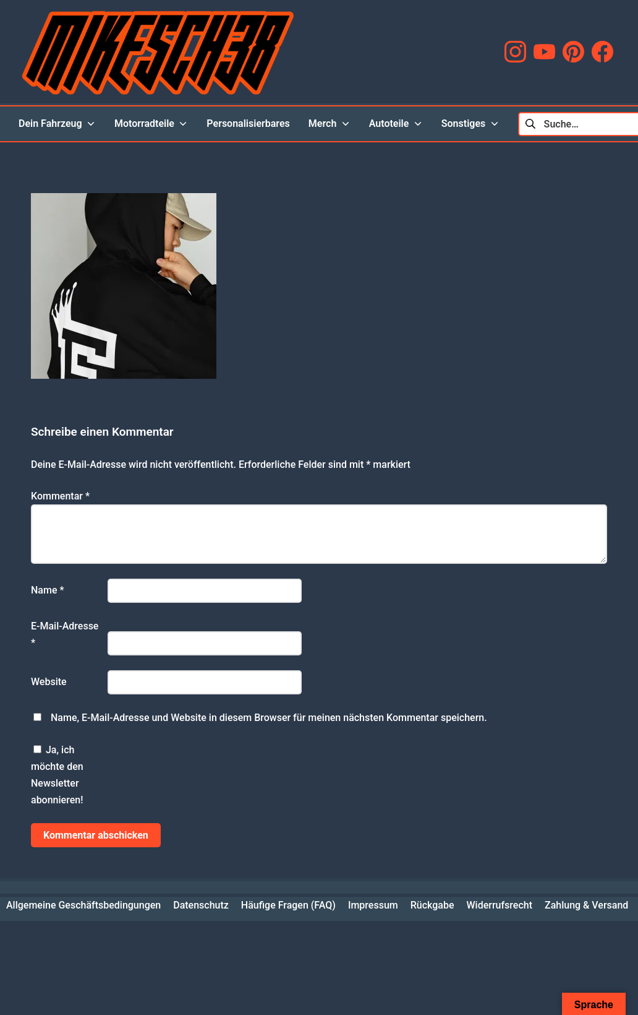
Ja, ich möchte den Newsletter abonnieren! (57, 775)
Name (47, 590)
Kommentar (60, 496)
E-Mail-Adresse (64, 634)
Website (49, 682)
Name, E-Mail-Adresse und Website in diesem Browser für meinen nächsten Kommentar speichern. (269, 717)
